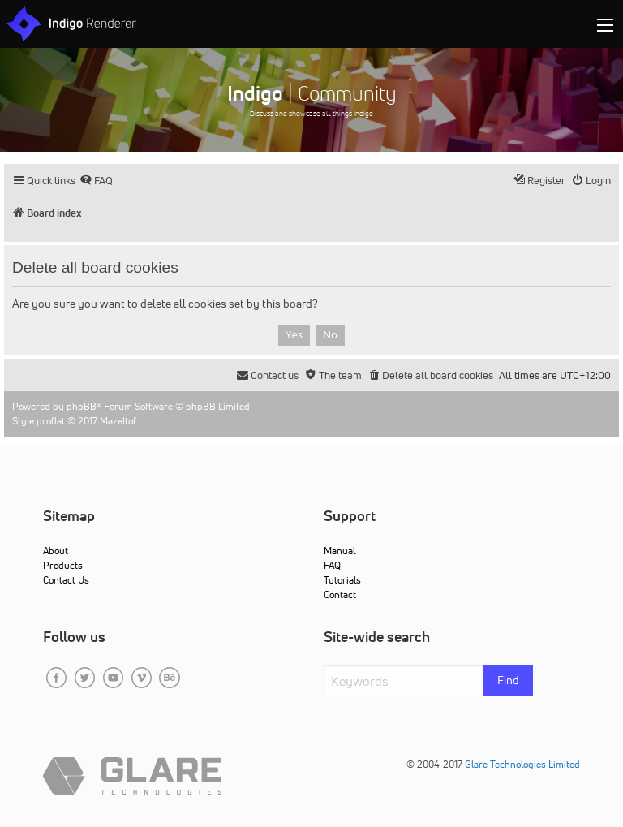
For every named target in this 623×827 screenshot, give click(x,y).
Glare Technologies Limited (522, 764)
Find (508, 680)
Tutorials (342, 580)
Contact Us (66, 580)
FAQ (332, 565)
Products (63, 565)
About (55, 551)
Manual (339, 551)
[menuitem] (96, 180)
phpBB (82, 406)
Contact (340, 594)
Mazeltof (118, 421)
